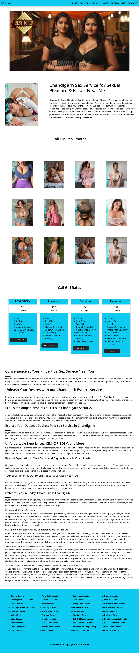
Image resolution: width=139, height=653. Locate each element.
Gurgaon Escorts (110, 611)
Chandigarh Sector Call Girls (21, 607)
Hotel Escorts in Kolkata (113, 623)
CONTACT (132, 3)
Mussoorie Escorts (49, 623)
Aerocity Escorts (48, 607)
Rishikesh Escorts (79, 607)
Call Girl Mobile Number (82, 619)
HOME (75, 3)
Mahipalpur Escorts (80, 603)
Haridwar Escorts (110, 615)
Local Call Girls (15, 603)
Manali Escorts (15, 630)
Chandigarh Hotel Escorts (20, 600)
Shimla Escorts (109, 600)
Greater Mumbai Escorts (113, 603)
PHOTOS (115, 3)
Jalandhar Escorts (48, 600)
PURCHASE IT (18, 340)
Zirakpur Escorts (16, 611)
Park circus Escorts (111, 630)
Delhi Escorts (77, 600)
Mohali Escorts (15, 615)
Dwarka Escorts (110, 596)
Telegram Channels (80, 630)
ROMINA (6, 3)
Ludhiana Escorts (17, 626)
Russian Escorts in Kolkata (114, 619)
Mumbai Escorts (48, 619)
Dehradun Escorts (79, 611)
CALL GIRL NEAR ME (89, 3)
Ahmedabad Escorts (49, 611)
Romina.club (55, 644)
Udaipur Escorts (16, 623)
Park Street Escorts (111, 626)
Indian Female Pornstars (82, 623)
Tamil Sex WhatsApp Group (83, 626)
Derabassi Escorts (79, 615)
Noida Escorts (47, 630)
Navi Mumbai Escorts (50, 626)
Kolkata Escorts (16, 596)
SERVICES (104, 3)
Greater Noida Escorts (112, 607)
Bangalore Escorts (80, 596)
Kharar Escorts (47, 603)
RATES (123, 3)
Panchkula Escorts (49, 596)
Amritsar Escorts (48, 615)
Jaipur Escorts (15, 619)
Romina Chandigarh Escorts (79, 117)
